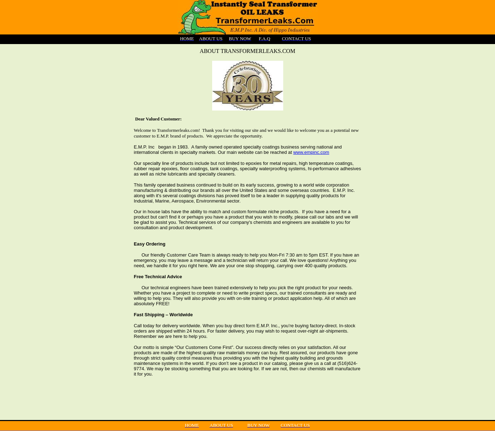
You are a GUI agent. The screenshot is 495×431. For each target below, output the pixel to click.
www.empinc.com (311, 152)
